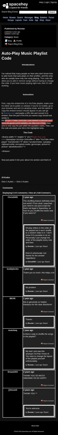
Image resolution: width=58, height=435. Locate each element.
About (47, 20)
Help (41, 2)
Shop (42, 20)
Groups (11, 20)
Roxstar (21, 28)
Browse (12, 17)
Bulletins (43, 17)
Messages (29, 17)
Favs (25, 20)
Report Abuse (23, 429)
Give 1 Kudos (7, 181)
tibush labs (35, 425)
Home (5, 17)
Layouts (18, 20)
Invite (31, 20)
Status (31, 429)
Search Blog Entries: (10, 12)
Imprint (51, 429)
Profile (17, 41)
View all (32, 192)
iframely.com (9, 113)
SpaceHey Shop (40, 429)
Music (16, 37)
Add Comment (43, 192)
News (10, 429)
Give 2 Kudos (22, 181)
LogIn (47, 2)
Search (52, 12)
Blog (36, 17)
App (36, 20)
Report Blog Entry (14, 44)
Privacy (45, 429)
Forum (51, 17)
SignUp (54, 2)
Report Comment (47, 220)
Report (45, 246)
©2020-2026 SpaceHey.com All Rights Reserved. (29, 431)
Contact (15, 429)
